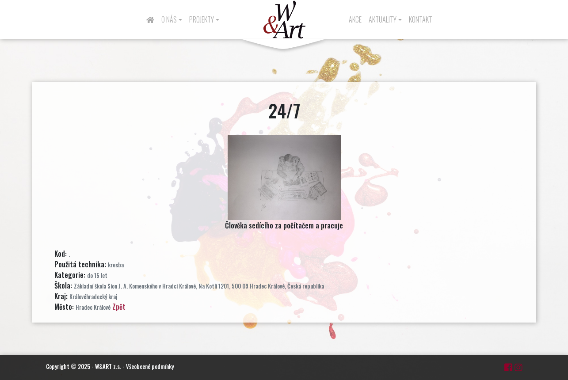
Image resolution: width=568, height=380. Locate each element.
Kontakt (420, 19)
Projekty (201, 19)
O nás (169, 19)
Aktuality (382, 19)
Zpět (119, 306)
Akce (355, 19)
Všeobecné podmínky (150, 366)
